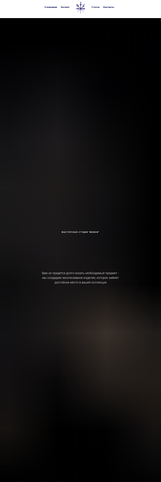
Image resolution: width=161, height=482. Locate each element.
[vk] (120, 7)
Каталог (65, 7)
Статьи (95, 7)
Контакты (108, 7)
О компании (50, 7)
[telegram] (126, 7)
